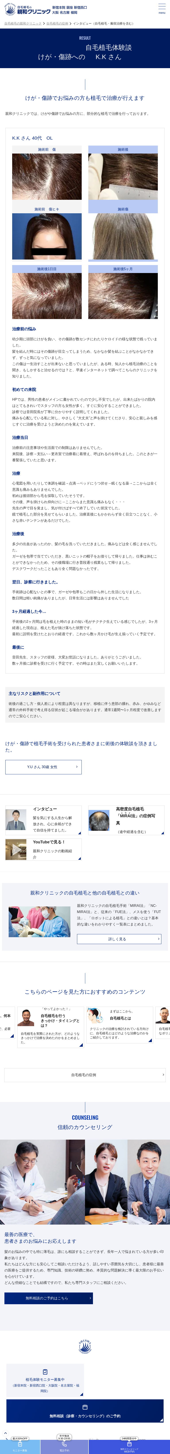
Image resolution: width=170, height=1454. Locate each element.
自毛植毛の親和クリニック (23, 23)
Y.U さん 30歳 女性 (42, 767)
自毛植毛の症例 (57, 23)
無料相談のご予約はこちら (47, 1298)
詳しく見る (117, 939)
